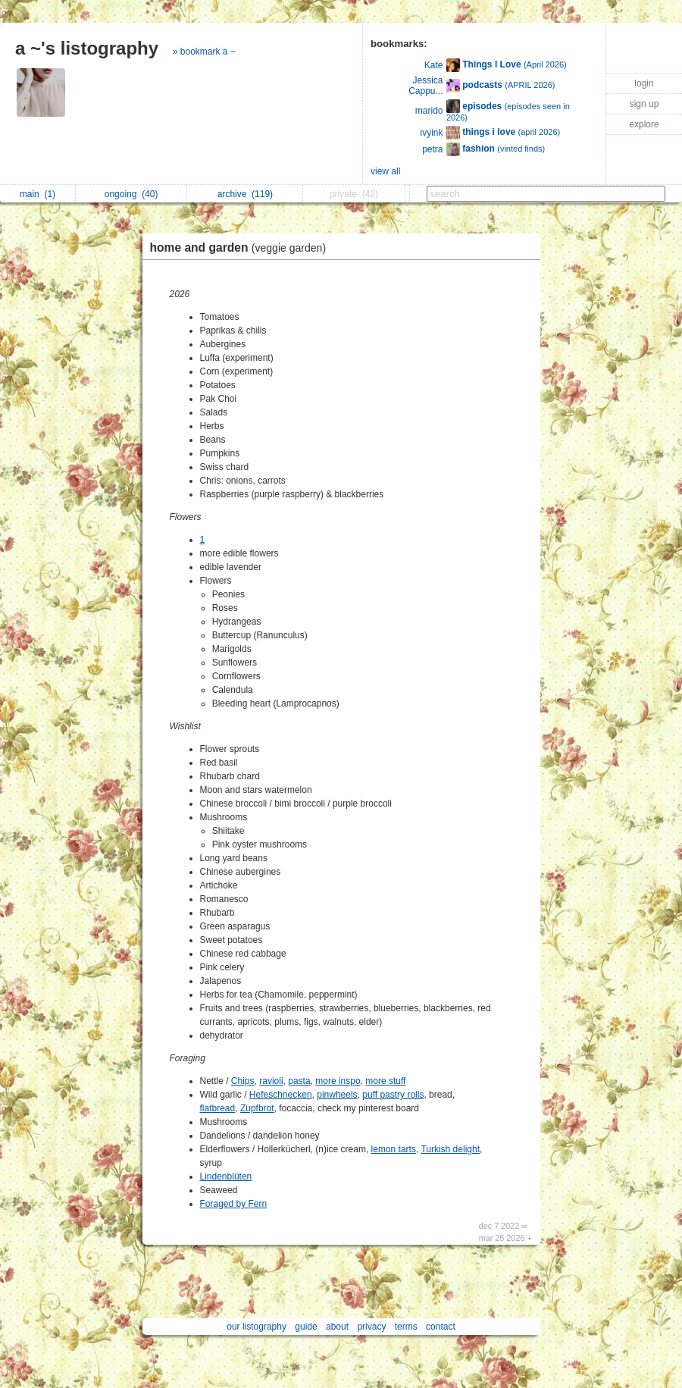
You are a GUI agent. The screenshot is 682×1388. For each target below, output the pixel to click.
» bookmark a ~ (204, 51)
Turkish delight (450, 1149)
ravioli (271, 1081)
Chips (243, 1081)
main (37, 194)
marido (429, 110)
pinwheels (337, 1094)
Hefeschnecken (280, 1094)
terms (406, 1326)
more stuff (385, 1081)
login (643, 83)
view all (385, 171)
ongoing (131, 194)
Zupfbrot (257, 1108)
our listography (256, 1326)
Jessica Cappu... (425, 85)
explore (644, 124)
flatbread (218, 1108)
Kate (433, 65)
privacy (371, 1326)
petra (432, 149)
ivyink (431, 132)
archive (245, 194)
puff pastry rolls (393, 1094)
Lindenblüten (226, 1176)
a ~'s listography (86, 48)
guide (306, 1326)
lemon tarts (393, 1149)
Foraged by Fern (233, 1203)
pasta (299, 1081)
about (337, 1326)
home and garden (242, 247)
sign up (644, 104)
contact (440, 1326)
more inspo (337, 1081)
